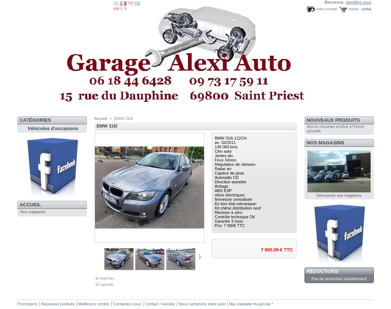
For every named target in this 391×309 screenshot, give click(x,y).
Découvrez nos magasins (339, 195)
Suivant (200, 257)
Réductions (322, 271)
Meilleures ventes (93, 304)
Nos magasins (32, 212)
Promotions (27, 304)
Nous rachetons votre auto (203, 304)
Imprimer (107, 278)
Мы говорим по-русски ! (251, 304)
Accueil (30, 204)
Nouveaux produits (333, 120)
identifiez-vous (358, 2)
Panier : (354, 9)
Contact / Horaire (160, 304)
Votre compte (326, 9)
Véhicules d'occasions (53, 128)
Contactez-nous (127, 304)
